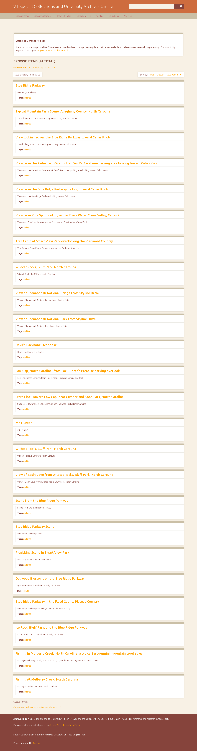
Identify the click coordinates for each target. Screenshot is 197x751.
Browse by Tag (36, 67)
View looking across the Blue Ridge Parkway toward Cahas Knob (63, 137)
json (43, 707)
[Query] (156, 6)
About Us (128, 16)
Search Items (51, 67)
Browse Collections (43, 16)
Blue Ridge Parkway (30, 85)
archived (27, 98)
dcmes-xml (35, 707)
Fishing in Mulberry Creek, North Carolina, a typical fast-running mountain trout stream (80, 653)
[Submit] (181, 6)
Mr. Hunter (24, 423)
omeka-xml (51, 707)
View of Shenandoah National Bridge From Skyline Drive (57, 293)
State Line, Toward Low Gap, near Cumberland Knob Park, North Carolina (70, 397)
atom (15, 707)
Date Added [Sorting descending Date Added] (172, 75)
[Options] (176, 6)
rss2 (60, 707)
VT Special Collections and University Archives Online (63, 6)
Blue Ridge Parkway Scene (35, 526)
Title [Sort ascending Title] (152, 75)
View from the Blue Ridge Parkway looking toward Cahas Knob (62, 189)
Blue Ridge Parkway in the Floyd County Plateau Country (57, 601)
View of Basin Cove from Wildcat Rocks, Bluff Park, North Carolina (64, 474)
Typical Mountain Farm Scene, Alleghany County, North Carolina (63, 111)
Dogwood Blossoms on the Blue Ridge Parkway (50, 578)
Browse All (19, 67)
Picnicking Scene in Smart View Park (42, 552)
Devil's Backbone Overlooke (36, 345)
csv (20, 707)
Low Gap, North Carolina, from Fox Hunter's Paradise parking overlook (68, 371)
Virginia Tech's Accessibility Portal (52, 50)
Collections (114, 16)
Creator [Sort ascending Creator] (160, 75)
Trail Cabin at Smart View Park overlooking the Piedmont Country (64, 241)
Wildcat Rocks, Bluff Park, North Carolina (46, 267)
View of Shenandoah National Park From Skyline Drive (56, 319)
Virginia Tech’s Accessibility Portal (64, 725)
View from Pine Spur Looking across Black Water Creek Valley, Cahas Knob (70, 215)
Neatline (100, 16)
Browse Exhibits (64, 16)
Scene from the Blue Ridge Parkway (42, 500)
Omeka (36, 743)
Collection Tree (83, 16)
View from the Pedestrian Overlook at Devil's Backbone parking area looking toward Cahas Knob (87, 163)
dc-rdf (26, 707)
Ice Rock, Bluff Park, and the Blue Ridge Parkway (51, 627)
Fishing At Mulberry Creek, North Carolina (47, 679)
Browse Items (22, 16)
